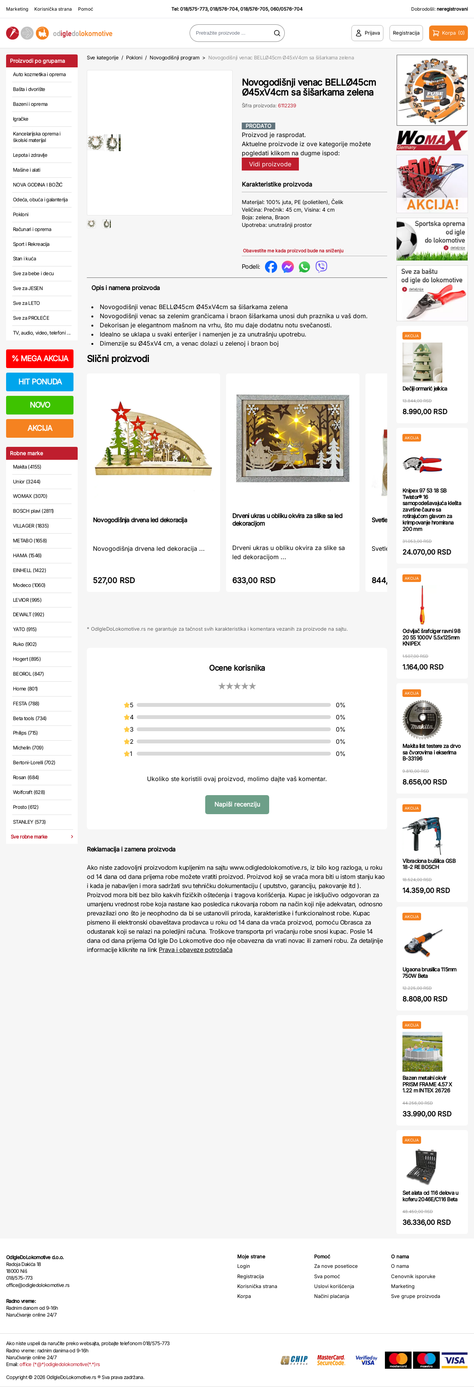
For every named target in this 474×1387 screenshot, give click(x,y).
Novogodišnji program (174, 57)
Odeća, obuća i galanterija (40, 199)
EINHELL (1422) (29, 570)
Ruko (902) (25, 644)
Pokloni (20, 214)
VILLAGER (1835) (31, 526)
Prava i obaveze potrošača (195, 949)
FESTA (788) (26, 703)
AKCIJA (39, 428)
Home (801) (25, 689)
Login (243, 1266)
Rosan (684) (26, 777)
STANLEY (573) (29, 822)
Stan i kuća (24, 258)
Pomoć (85, 9)
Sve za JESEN (28, 288)
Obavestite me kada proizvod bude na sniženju (293, 250)
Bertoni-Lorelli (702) (34, 762)
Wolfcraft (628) (29, 792)
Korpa (244, 1296)
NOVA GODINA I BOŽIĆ (38, 185)
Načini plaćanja (331, 1296)
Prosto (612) (25, 807)
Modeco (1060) (29, 585)
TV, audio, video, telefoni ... (42, 333)
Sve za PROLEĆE (31, 318)
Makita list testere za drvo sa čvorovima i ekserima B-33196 (431, 752)
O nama (400, 1266)
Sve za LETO (26, 303)
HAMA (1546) (27, 555)
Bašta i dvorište (29, 89)
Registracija (250, 1276)
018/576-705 (254, 9)
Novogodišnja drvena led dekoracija (140, 520)
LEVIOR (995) (27, 600)
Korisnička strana (53, 9)
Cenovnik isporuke (413, 1276)
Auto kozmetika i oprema (39, 74)
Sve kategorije (102, 57)
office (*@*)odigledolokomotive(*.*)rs (59, 1364)
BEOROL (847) (28, 674)
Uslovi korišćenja (334, 1286)
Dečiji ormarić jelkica (424, 388)
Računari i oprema (32, 229)
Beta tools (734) (30, 718)
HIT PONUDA (40, 381)
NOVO (40, 405)
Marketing (17, 9)
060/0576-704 (286, 9)
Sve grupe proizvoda (415, 1296)
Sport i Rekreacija (31, 244)
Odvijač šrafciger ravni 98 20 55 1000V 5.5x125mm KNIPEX (431, 637)
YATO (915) (25, 629)
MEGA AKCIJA (39, 358)
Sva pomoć (327, 1276)
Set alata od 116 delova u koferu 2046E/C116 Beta (430, 1195)
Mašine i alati (26, 170)
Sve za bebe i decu (33, 273)
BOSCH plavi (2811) (33, 511)
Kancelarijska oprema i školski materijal (37, 137)
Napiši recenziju (237, 804)
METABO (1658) (30, 540)
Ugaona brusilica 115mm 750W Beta (429, 972)
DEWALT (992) (28, 614)
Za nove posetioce (336, 1266)
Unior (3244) (26, 481)
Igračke (20, 119)
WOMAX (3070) (30, 496)
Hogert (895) (27, 659)
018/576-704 (224, 9)
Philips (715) (25, 733)
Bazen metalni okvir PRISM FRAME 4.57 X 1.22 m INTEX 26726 (427, 1084)
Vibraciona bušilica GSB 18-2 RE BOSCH (428, 864)
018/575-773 (193, 9)
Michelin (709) (28, 748)
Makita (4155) (27, 467)
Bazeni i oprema (30, 104)
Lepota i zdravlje (30, 155)
